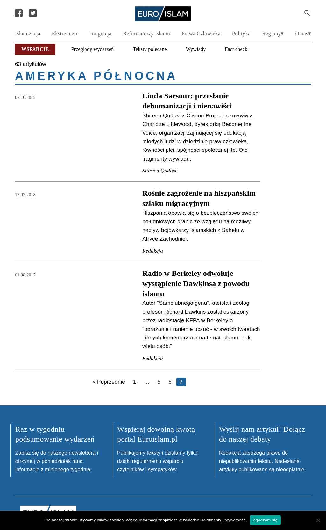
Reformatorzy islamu (146, 34)
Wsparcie (35, 49)
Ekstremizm (65, 34)
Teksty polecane (150, 49)
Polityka (241, 34)
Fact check (236, 49)
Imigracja (100, 34)
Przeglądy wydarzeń (92, 49)
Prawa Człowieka (200, 34)
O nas (301, 34)
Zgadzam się (265, 520)
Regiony (271, 34)
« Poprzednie (108, 382)
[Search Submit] (307, 13)
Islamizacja (27, 34)
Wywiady (196, 49)
